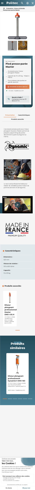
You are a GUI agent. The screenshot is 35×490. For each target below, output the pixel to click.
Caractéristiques (24, 115)
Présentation (10, 115)
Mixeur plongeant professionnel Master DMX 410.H (11, 310)
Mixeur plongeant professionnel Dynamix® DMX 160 (16, 378)
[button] (18, 205)
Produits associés (17, 119)
